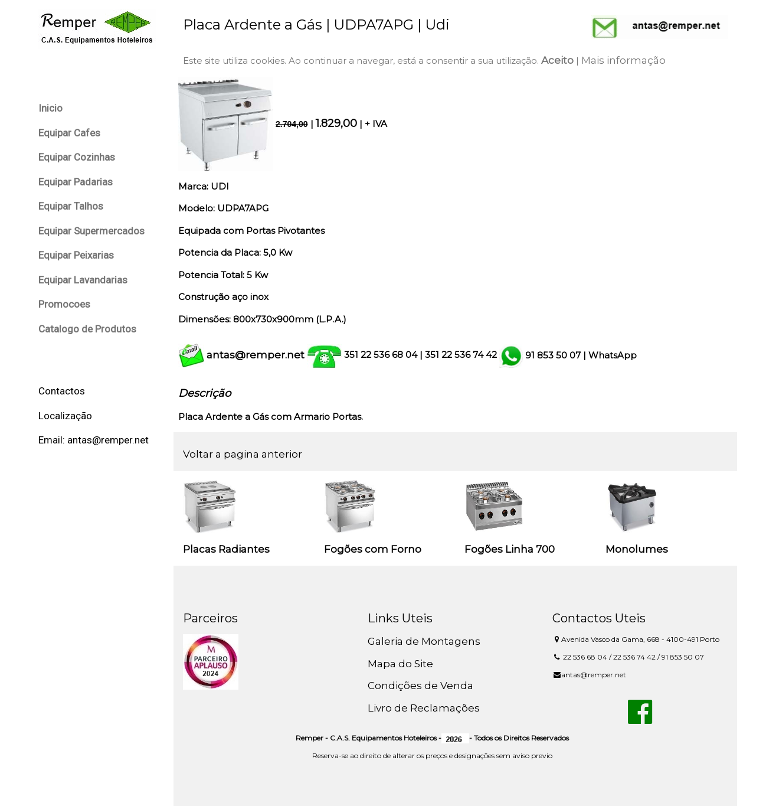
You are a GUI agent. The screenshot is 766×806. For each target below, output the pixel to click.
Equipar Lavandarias (82, 280)
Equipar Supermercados (91, 231)
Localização (65, 416)
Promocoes (64, 304)
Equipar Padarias (75, 182)
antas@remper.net (256, 355)
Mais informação (623, 60)
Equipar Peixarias (76, 255)
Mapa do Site (400, 664)
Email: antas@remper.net (93, 440)
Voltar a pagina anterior (242, 454)
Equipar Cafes (69, 133)
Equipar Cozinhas (76, 157)
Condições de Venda (420, 685)
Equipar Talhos (70, 206)
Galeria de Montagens (424, 641)
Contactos (61, 391)
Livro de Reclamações (424, 708)
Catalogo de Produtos (87, 329)
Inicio (50, 108)
